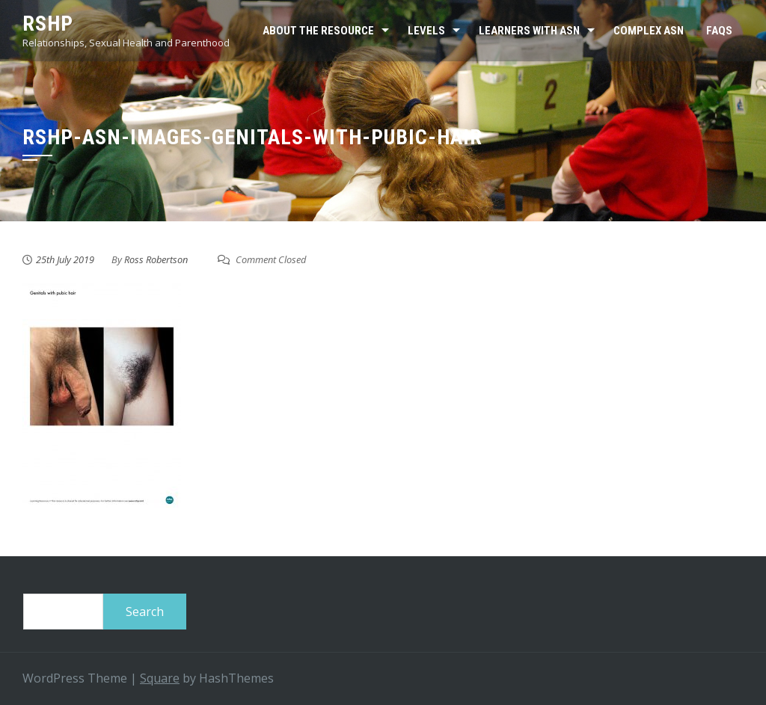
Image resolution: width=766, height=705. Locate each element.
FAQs (719, 30)
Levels (426, 30)
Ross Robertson (156, 259)
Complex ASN (648, 30)
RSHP (47, 23)
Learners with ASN (529, 30)
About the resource (318, 30)
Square (160, 678)
